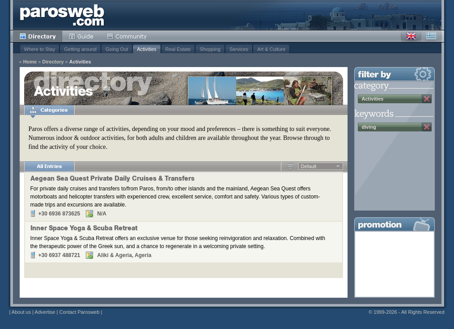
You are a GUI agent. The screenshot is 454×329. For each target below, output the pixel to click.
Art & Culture (271, 49)
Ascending (290, 166)
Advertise (45, 312)
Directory (37, 36)
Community (127, 36)
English (411, 36)
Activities (146, 49)
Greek (431, 36)
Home (30, 61)
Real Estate (178, 49)
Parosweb (62, 15)
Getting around (80, 49)
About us (21, 312)
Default (309, 166)
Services (238, 49)
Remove (427, 98)
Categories (49, 110)
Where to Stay (39, 49)
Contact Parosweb (79, 312)
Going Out (117, 49)
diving (369, 127)
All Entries (49, 166)
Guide (81, 36)
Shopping (210, 49)
